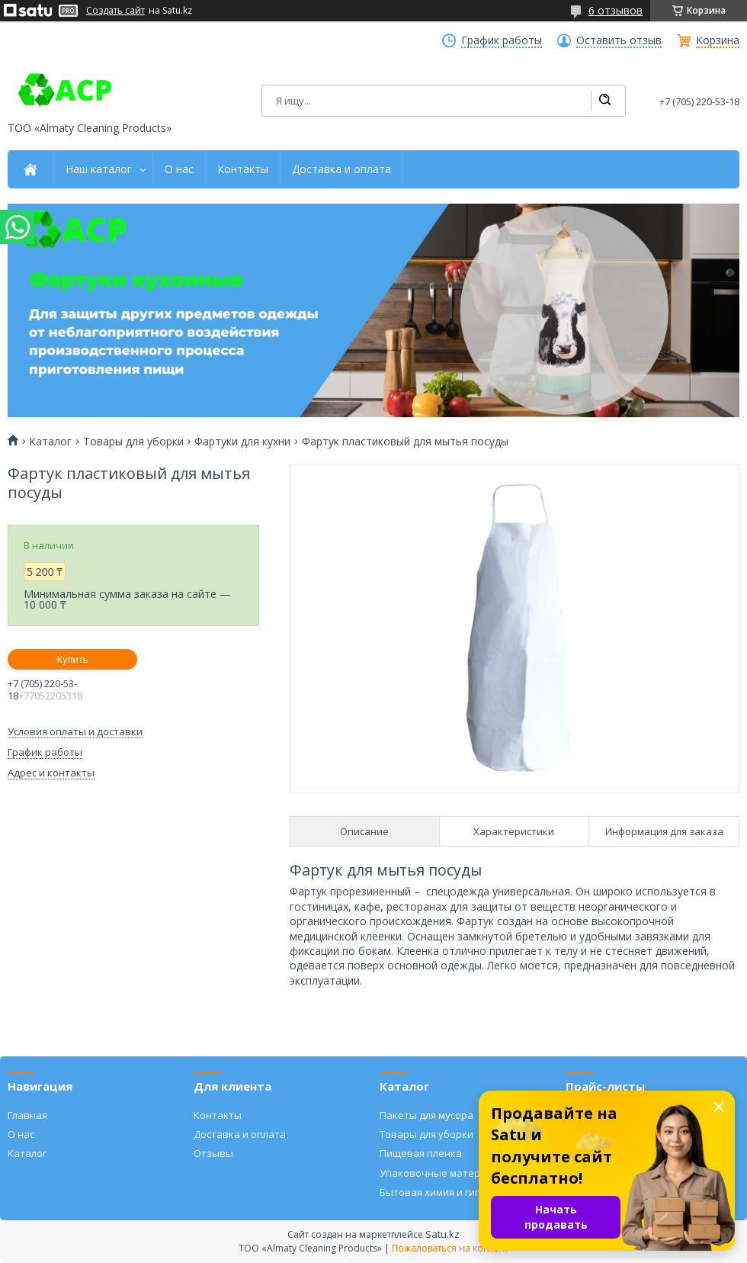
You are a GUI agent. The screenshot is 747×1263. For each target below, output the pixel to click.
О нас (179, 169)
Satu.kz (442, 1234)
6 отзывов (615, 10)
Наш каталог (99, 169)
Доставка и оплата (341, 169)
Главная (27, 1115)
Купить (72, 659)
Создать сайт (115, 10)
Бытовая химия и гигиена (441, 1192)
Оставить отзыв (619, 40)
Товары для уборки (133, 441)
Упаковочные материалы (442, 1173)
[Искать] (604, 100)
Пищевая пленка (421, 1153)
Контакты (242, 169)
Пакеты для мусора (426, 1115)
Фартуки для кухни (242, 441)
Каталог (50, 441)
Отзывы (213, 1153)
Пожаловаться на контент (450, 1248)
